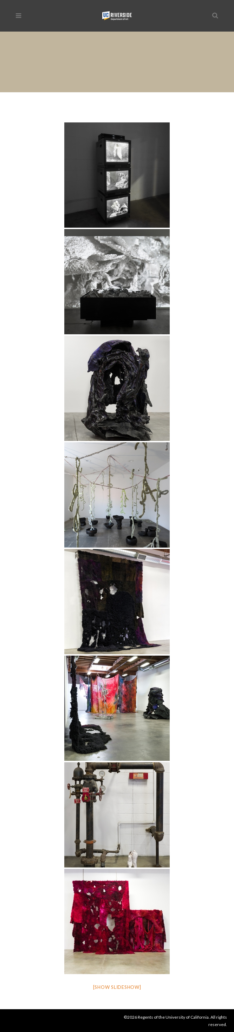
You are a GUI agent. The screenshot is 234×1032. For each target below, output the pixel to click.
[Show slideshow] (117, 987)
